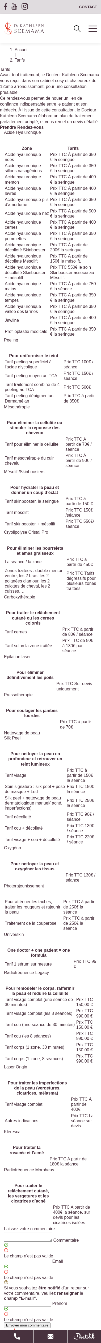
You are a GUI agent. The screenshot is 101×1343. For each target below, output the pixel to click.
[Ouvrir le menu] (89, 29)
